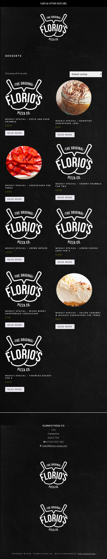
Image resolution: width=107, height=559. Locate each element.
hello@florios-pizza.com (54, 445)
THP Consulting (87, 554)
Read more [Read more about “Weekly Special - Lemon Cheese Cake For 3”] (65, 262)
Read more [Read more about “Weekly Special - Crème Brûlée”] (14, 259)
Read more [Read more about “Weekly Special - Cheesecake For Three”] (14, 199)
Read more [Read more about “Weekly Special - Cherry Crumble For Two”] (65, 197)
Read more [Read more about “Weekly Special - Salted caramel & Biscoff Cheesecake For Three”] (65, 326)
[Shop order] (86, 74)
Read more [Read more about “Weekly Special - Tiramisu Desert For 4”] (14, 389)
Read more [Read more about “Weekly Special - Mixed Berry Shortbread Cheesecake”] (14, 325)
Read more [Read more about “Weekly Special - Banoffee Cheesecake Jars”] (65, 134)
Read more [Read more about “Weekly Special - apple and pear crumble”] (14, 133)
